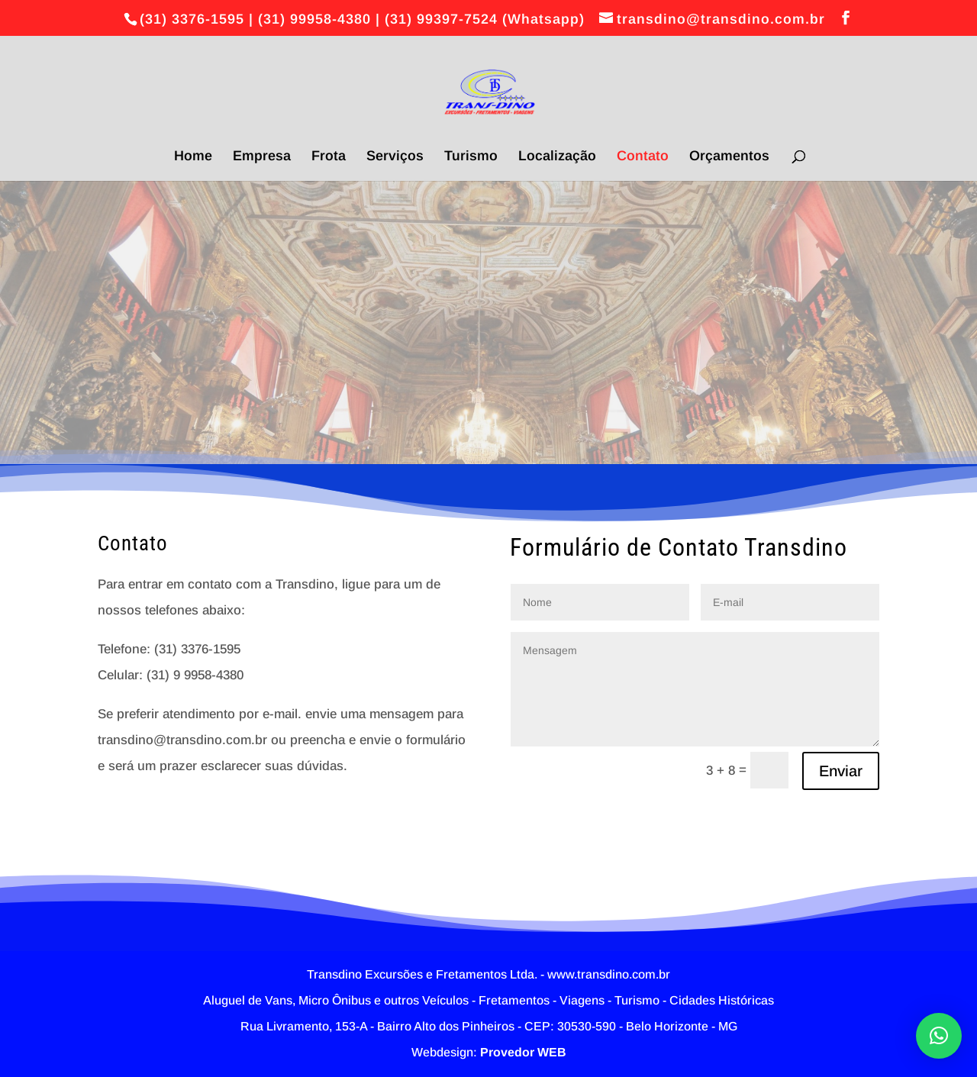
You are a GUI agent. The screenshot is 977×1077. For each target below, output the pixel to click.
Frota (328, 156)
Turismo (471, 156)
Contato (643, 156)
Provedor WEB (523, 1052)
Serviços (395, 156)
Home (193, 156)
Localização (557, 156)
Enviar (841, 771)
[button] (939, 1036)
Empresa (262, 156)
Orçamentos (729, 156)
